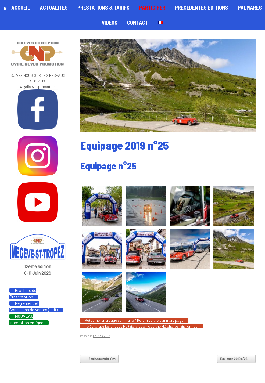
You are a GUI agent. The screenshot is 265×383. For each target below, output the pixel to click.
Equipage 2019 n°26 (236, 359)
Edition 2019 (101, 336)
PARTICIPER (152, 7)
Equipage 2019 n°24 (99, 359)
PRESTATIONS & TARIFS (103, 7)
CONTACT (137, 22)
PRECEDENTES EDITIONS (201, 7)
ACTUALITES (54, 7)
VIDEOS (109, 22)
